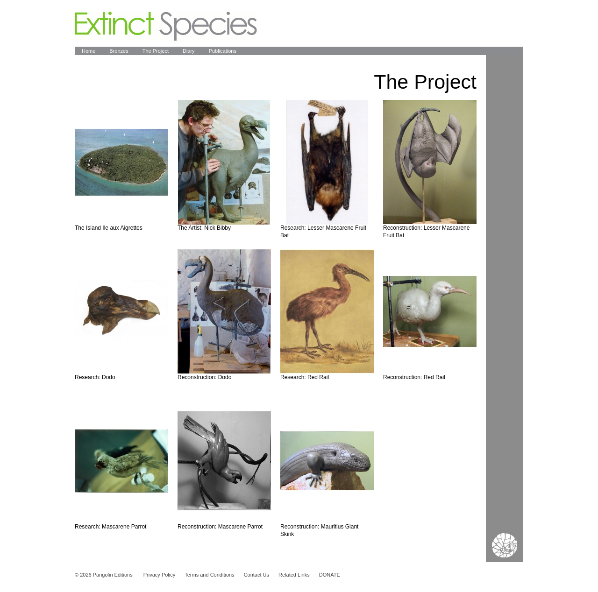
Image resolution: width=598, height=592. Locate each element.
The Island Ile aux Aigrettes (108, 228)
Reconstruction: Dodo (204, 377)
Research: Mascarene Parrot (110, 526)
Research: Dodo (95, 377)
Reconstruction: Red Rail (414, 377)
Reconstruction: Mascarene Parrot (220, 526)
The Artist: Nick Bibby (204, 228)
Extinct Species (166, 26)
